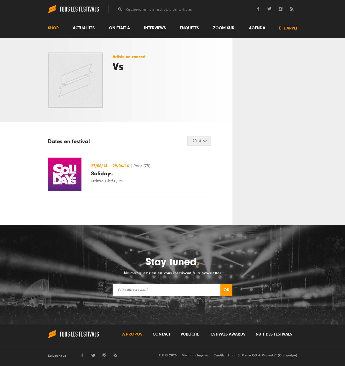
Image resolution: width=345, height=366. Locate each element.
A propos (132, 334)
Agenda (257, 28)
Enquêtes (189, 28)
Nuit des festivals (274, 334)
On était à (119, 28)
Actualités (84, 28)
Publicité (190, 334)
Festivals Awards (227, 334)
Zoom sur (224, 28)
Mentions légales (195, 355)
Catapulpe (287, 355)
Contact (162, 334)
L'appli (288, 28)
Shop (53, 28)
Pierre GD (249, 355)
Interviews (155, 28)
